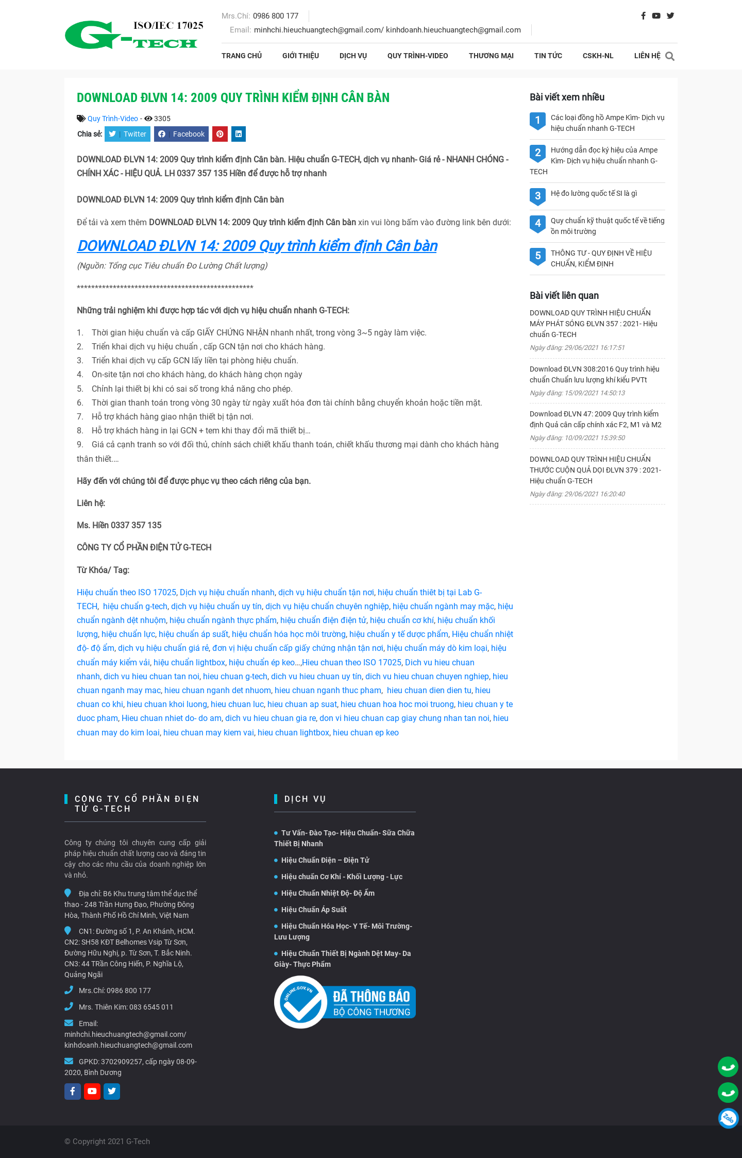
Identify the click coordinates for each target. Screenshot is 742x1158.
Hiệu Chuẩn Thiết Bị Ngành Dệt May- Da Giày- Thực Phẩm (342, 958)
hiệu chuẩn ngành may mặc (443, 606)
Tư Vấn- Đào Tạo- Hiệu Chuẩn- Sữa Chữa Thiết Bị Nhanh (344, 838)
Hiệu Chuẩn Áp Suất (310, 909)
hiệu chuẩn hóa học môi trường (289, 634)
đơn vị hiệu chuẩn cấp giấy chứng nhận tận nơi (297, 648)
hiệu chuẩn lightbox (189, 662)
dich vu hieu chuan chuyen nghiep (427, 676)
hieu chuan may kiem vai (208, 732)
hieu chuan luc (237, 704)
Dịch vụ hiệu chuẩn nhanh (227, 592)
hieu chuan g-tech (235, 676)
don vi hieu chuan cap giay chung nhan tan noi (404, 718)
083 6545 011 (151, 1007)
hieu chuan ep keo (366, 732)
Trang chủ (242, 56)
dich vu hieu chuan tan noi (151, 676)
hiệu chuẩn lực (128, 634)
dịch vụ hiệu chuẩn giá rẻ (163, 648)
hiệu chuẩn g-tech (135, 606)
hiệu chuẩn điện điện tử (323, 620)
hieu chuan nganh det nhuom (216, 690)
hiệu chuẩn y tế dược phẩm (398, 634)
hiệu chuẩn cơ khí (402, 620)
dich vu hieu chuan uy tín (316, 676)
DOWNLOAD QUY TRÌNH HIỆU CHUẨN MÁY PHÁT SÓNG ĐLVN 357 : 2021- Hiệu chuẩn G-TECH (593, 324)
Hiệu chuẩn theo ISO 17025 (126, 592)
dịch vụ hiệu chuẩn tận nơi (326, 592)
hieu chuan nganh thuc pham (328, 690)
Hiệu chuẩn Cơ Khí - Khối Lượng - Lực (338, 876)
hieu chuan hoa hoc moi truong (397, 704)
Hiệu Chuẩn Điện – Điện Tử (321, 860)
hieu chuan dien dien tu (429, 690)
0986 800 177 (275, 16)
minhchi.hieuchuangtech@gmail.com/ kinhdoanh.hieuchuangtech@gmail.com (387, 30)
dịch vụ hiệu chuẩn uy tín (216, 606)
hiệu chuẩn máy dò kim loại (437, 648)
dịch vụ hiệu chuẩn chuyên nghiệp (327, 606)
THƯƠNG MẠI (491, 56)
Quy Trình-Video (417, 56)
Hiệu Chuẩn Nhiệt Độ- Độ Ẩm (324, 893)
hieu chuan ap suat (302, 704)
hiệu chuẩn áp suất (193, 634)
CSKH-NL (598, 56)
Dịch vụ (353, 56)
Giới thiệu (300, 56)
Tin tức (548, 56)
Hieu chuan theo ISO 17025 (351, 662)
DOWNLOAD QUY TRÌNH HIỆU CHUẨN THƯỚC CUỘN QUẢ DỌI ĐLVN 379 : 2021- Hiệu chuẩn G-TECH (595, 470)
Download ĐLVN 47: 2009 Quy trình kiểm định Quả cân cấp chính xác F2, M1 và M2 (596, 419)
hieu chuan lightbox (293, 732)
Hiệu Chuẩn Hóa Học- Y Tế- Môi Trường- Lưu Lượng (343, 931)
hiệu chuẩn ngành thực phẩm (223, 620)
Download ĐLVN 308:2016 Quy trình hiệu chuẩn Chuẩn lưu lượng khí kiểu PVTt (595, 374)
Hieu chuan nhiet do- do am (172, 718)
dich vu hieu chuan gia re (270, 718)
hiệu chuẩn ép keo (262, 662)
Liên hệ (647, 56)
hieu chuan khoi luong (167, 704)
